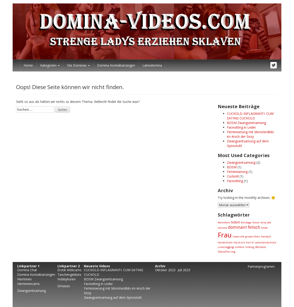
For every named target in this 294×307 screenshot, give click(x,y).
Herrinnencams (28, 284)
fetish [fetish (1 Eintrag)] (264, 227)
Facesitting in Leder (241, 127)
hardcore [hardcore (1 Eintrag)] (239, 242)
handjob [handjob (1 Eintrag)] (266, 236)
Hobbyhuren (66, 279)
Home (28, 65)
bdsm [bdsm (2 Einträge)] (235, 222)
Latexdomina (152, 65)
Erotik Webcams (69, 270)
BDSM (232, 167)
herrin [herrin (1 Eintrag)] (250, 242)
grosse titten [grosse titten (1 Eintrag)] (252, 236)
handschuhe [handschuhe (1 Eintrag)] (225, 242)
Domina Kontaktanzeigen (116, 65)
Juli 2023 (184, 270)
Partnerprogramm (261, 266)
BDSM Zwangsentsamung (246, 123)
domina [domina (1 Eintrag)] (222, 227)
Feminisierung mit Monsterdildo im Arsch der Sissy (250, 134)
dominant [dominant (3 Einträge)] (237, 227)
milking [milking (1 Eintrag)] (249, 247)
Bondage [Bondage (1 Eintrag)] (246, 222)
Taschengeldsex (69, 274)
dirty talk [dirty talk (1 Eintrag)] (265, 222)
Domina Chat (27, 270)
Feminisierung (237, 171)
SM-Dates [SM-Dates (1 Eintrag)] (260, 247)
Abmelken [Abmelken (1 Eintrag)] (224, 222)
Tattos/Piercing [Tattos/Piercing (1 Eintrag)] (226, 251)
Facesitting (235, 181)
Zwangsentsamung (241, 162)
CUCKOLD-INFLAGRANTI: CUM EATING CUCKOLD (250, 115)
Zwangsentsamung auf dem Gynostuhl (112, 297)
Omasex (63, 286)
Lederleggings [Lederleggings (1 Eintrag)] (226, 247)
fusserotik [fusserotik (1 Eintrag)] (238, 236)
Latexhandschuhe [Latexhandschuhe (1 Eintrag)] (265, 242)
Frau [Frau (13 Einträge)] (225, 234)
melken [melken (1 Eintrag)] (239, 247)
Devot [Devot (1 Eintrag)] (256, 222)
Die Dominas (78, 65)
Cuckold (233, 176)
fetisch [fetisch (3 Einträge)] (254, 227)
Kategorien (50, 65)
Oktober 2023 (165, 270)
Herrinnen (24, 279)
